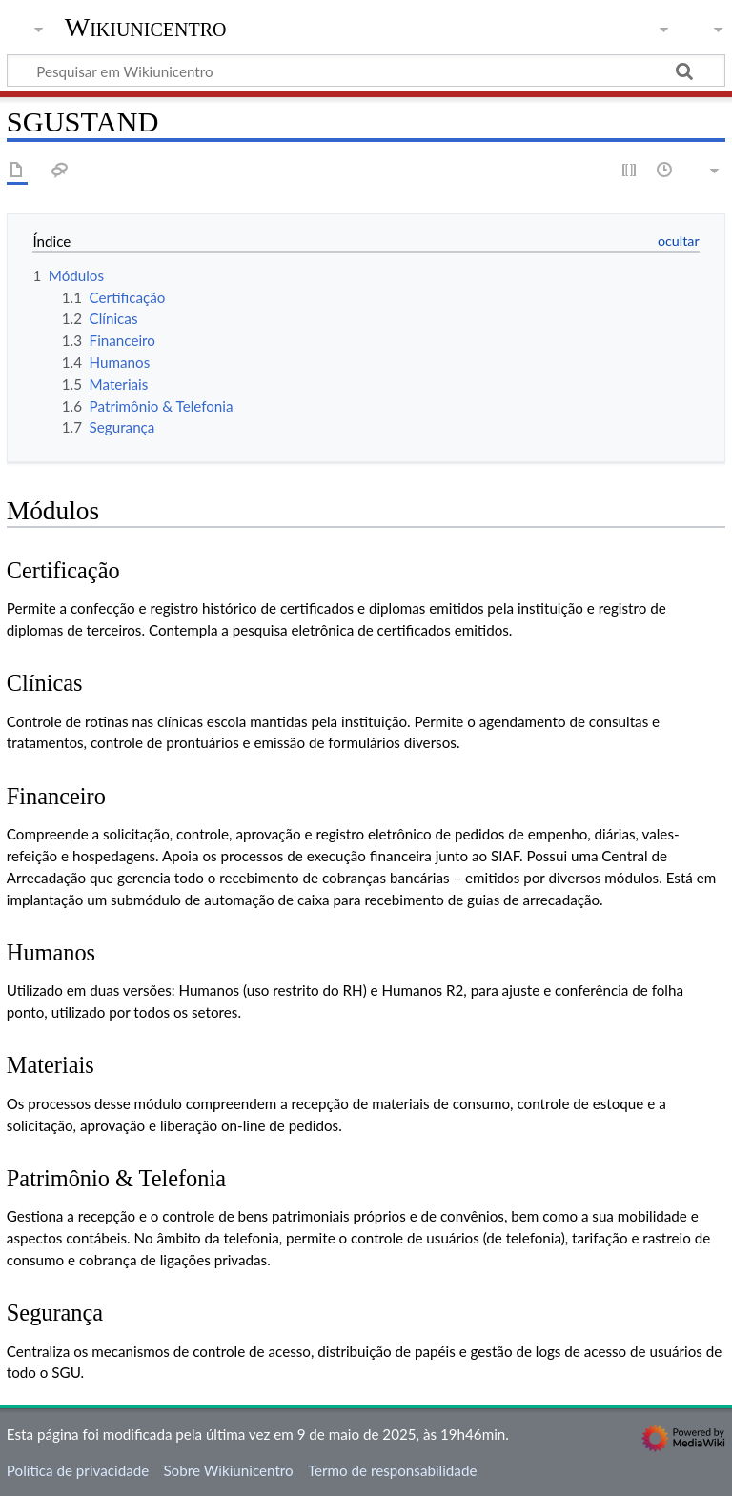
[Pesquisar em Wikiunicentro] (366, 70)
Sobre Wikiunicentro (228, 1470)
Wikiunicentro (146, 27)
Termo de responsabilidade (393, 1470)
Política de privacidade (78, 1470)
